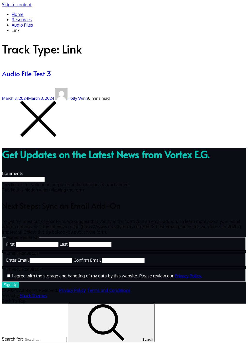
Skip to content (17, 4)
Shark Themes (33, 295)
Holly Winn (71, 98)
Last (64, 244)
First (10, 244)
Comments (12, 173)
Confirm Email (87, 260)
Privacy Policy (72, 290)
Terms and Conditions (109, 290)
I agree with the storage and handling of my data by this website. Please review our (107, 275)
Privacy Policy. (188, 275)
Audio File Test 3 (26, 73)
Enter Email (17, 260)
